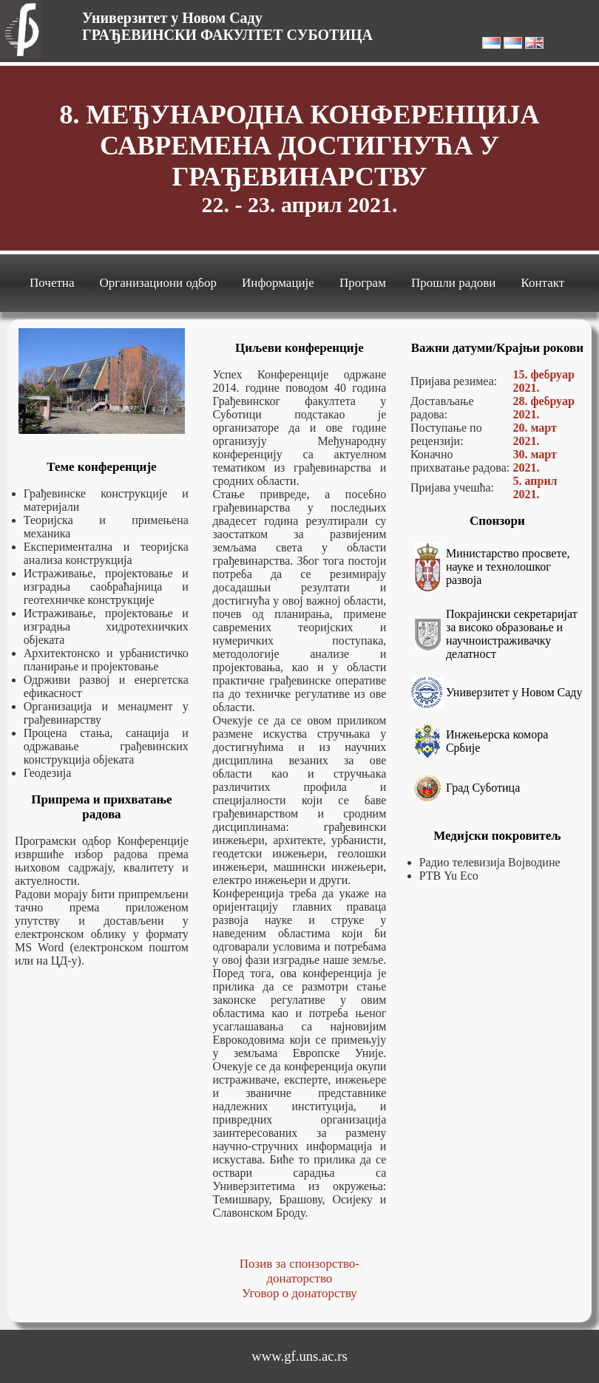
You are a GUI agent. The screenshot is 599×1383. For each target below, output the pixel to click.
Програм (362, 283)
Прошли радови (453, 283)
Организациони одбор (158, 283)
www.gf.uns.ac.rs (299, 1356)
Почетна (52, 283)
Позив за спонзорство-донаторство (299, 1271)
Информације (278, 283)
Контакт (542, 283)
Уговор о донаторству (299, 1293)
